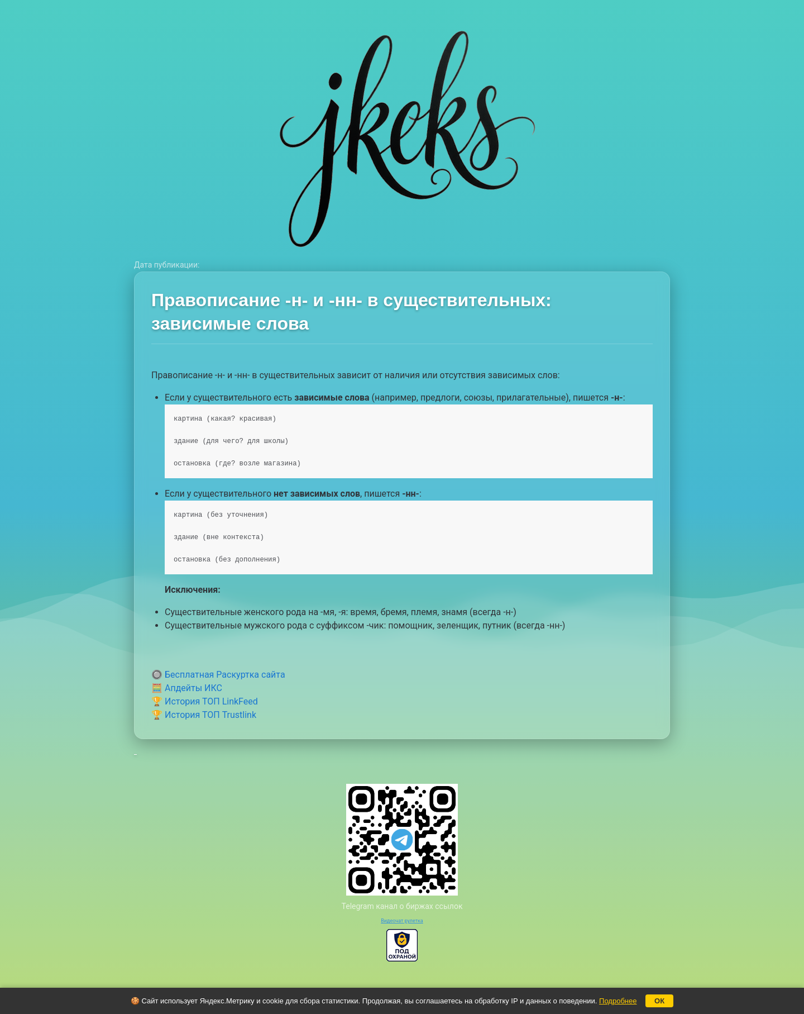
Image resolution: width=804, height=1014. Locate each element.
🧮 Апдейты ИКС (186, 688)
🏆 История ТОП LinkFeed (204, 701)
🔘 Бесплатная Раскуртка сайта (218, 674)
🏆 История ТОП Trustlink (203, 715)
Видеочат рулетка (402, 920)
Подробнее (617, 1001)
